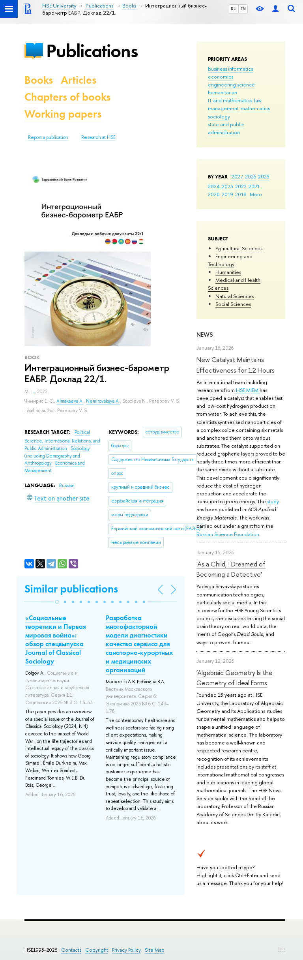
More (256, 194)
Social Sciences (233, 304)
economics (220, 76)
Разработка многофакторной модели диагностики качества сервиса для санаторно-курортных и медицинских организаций (139, 644)
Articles (78, 80)
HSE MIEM (248, 390)
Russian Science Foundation (227, 534)
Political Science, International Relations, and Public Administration (62, 440)
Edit (281, 948)
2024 (214, 186)
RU (234, 8)
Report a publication (48, 137)
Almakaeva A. (70, 401)
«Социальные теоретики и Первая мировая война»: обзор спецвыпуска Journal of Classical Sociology (55, 639)
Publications (92, 51)
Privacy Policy (126, 950)
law (258, 100)
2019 (227, 194)
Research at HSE (98, 137)
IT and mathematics (230, 100)
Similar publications (71, 589)
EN (243, 8)
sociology (219, 116)
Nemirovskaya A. (103, 401)
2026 (250, 176)
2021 (254, 186)
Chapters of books (67, 97)
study (273, 501)
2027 (237, 176)
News (204, 334)
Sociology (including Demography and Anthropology (57, 455)
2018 (241, 194)
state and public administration (226, 128)
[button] (57, 602)
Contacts (71, 950)
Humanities (228, 272)
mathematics (255, 108)
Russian (67, 485)
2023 (227, 186)
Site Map (155, 950)
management (223, 108)
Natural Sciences (234, 296)
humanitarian (222, 92)
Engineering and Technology (230, 260)
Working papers (62, 114)
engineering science (231, 84)
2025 (263, 176)
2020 (214, 194)
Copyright (96, 950)
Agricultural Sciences (238, 248)
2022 (241, 186)
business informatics (230, 68)
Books (38, 80)
